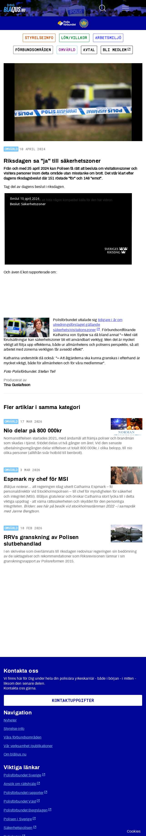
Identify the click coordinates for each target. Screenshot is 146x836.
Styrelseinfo (39, 37)
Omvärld (67, 49)
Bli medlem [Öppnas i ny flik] (117, 49)
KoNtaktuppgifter (73, 700)
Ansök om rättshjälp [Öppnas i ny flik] (22, 783)
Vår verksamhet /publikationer (28, 746)
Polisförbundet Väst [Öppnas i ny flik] (22, 801)
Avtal (89, 49)
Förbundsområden (33, 49)
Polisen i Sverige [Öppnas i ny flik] (20, 819)
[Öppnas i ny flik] (73, 23)
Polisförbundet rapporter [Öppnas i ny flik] (26, 792)
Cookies (134, 831)
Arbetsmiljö (108, 37)
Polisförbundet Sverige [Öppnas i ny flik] (24, 775)
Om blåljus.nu (15, 754)
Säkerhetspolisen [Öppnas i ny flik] (20, 827)
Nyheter (10, 720)
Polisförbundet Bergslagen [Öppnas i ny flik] (28, 810)
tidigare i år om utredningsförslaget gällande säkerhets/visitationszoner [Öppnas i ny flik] (87, 325)
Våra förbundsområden (22, 737)
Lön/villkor (74, 37)
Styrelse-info (14, 729)
